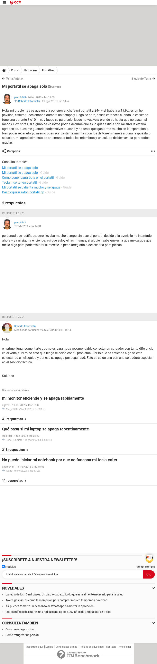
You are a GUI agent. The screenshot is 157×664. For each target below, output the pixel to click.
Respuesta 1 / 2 (13, 213)
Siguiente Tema (141, 78)
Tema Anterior (15, 78)
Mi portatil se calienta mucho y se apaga (31, 187)
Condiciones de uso (66, 646)
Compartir (13, 151)
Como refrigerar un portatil (22, 635)
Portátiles (48, 70)
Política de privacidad (92, 646)
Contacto (111, 646)
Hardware (30, 70)
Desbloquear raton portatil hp (23, 192)
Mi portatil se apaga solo (20, 173)
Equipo (49, 646)
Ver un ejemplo (145, 566)
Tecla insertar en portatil (19, 182)
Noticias (9, 566)
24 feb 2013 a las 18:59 (27, 226)
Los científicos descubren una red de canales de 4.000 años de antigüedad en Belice (58, 611)
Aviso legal (125, 646)
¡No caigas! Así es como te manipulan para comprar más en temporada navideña (56, 600)
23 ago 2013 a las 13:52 (55, 101)
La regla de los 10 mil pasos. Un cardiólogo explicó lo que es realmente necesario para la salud (64, 594)
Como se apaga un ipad (20, 629)
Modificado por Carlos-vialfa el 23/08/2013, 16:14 (42, 329)
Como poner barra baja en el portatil (28, 178)
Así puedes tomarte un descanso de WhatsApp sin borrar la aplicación (50, 606)
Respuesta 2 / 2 (13, 316)
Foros (15, 70)
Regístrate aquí (34, 646)
